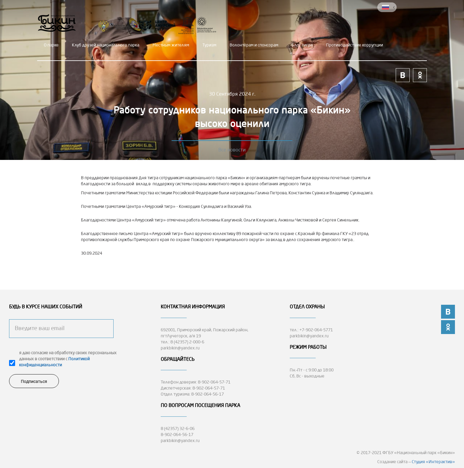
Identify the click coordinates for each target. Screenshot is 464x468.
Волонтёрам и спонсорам (254, 45)
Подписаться (34, 381)
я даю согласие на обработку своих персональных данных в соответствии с (68, 359)
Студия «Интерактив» (433, 462)
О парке (51, 45)
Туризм (209, 45)
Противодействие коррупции (354, 45)
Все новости (232, 150)
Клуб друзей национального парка (105, 45)
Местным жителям (171, 45)
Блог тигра (302, 45)
